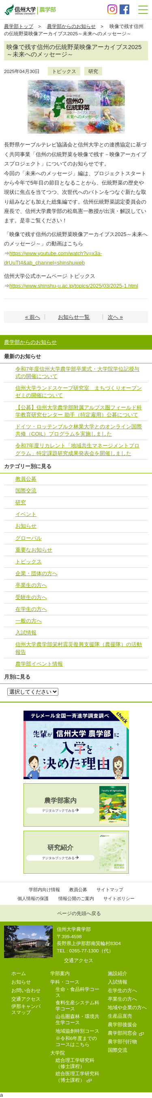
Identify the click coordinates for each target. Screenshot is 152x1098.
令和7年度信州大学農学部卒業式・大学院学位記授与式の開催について (77, 372)
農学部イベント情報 (39, 664)
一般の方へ (28, 621)
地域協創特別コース (77, 1031)
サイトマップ (109, 889)
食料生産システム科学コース (77, 1005)
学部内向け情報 (44, 889)
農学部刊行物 (122, 1041)
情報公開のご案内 (76, 898)
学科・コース (64, 981)
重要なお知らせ (33, 550)
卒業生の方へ (31, 585)
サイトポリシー (119, 898)
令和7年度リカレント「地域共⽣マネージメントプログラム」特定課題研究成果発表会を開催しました (77, 449)
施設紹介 (117, 973)
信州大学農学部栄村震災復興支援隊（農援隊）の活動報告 (78, 648)
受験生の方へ (31, 597)
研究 (93, 71)
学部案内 (60, 973)
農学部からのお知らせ (71, 26)
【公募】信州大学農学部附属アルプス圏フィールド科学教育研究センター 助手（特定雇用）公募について (78, 411)
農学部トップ (18, 26)
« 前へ (32, 317)
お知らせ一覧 (74, 317)
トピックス (64, 71)
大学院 (57, 1052)
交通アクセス (78, 960)
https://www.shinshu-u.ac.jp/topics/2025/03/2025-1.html (73, 286)
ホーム (18, 973)
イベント (25, 514)
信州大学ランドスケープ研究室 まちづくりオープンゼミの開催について (78, 391)
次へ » (115, 317)
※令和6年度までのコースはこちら (76, 1041)
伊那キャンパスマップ (26, 1009)
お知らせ (25, 526)
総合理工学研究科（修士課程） (75, 1063)
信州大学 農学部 (30, 9)
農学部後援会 (122, 1024)
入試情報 (25, 633)
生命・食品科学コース (77, 992)
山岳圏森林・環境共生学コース (77, 1019)
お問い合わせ (26, 990)
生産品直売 (120, 1015)
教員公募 (25, 479)
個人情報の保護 (33, 898)
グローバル (28, 538)
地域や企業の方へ (127, 1007)
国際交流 (25, 491)
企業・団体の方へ (36, 573)
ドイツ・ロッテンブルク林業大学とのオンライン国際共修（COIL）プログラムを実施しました (78, 430)
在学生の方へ (31, 609)
